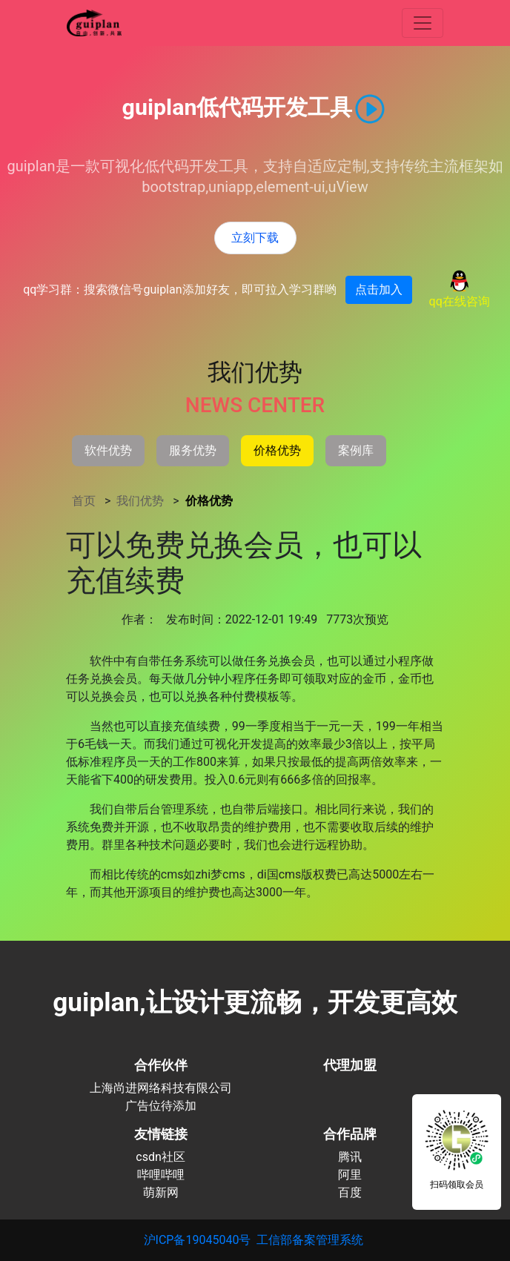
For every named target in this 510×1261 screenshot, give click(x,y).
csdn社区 (160, 1157)
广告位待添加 (160, 1106)
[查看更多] (422, 23)
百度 (350, 1192)
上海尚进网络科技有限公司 (161, 1088)
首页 (85, 501)
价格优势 (209, 501)
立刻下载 (255, 238)
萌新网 (161, 1192)
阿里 (350, 1175)
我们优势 (141, 501)
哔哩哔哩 (161, 1175)
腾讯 (350, 1157)
